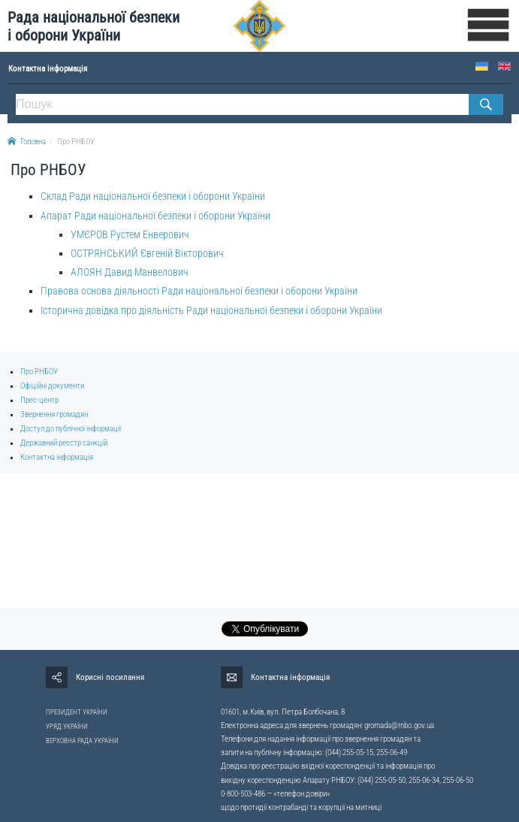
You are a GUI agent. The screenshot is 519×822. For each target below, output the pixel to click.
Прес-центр (39, 400)
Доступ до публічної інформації (70, 429)
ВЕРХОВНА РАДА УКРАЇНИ (82, 741)
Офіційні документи (52, 386)
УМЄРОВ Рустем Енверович (130, 234)
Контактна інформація (56, 457)
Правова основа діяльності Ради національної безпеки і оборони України (199, 291)
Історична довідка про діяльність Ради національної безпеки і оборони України (211, 310)
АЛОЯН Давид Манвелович (130, 272)
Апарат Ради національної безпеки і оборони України (155, 216)
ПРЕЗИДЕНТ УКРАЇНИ (76, 712)
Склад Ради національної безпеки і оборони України (153, 196)
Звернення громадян (54, 414)
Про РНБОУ (76, 142)
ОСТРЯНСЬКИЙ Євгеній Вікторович (147, 253)
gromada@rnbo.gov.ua (399, 725)
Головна (27, 142)
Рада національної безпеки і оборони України (94, 26)
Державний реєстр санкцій (63, 443)
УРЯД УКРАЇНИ (67, 726)
